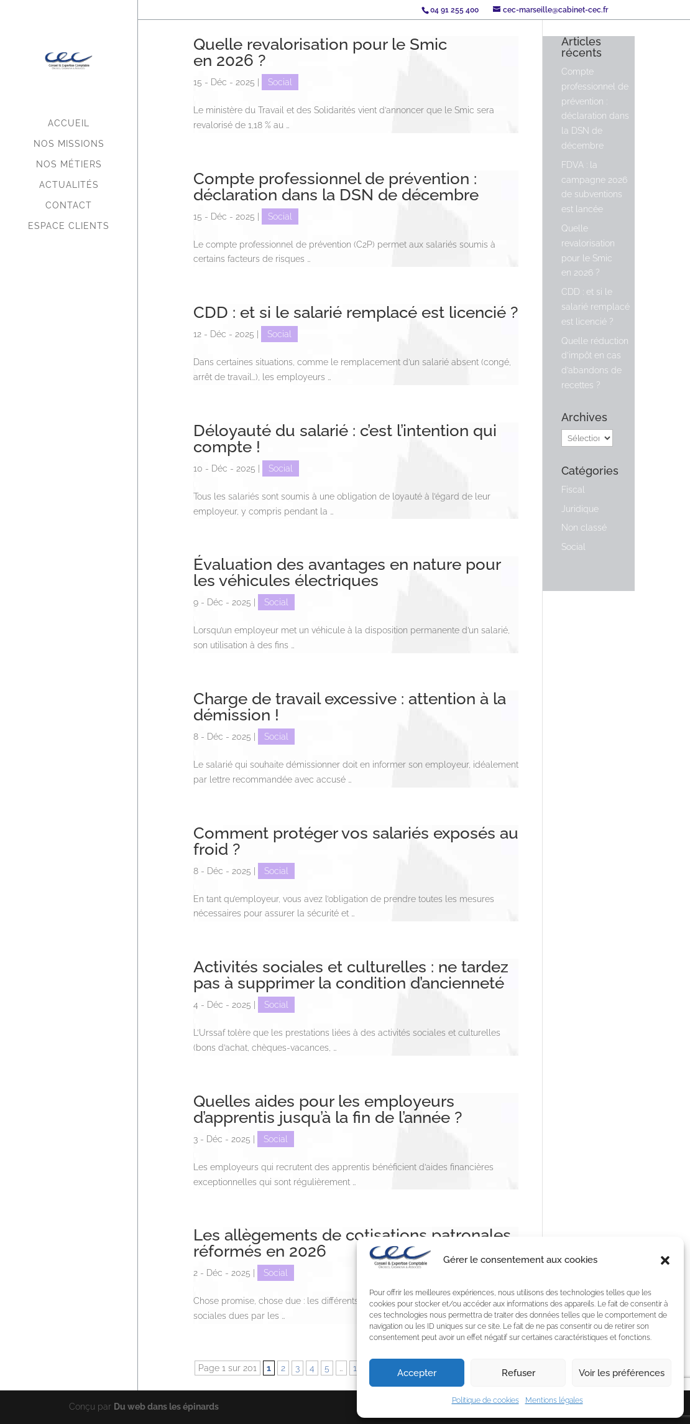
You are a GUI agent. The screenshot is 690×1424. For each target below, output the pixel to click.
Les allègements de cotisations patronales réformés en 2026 (352, 1243)
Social (280, 82)
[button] (665, 1260)
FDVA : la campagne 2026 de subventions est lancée (594, 187)
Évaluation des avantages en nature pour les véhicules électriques (346, 572)
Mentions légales (554, 1400)
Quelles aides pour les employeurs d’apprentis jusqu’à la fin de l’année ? (327, 1109)
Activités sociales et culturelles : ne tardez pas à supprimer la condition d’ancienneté (350, 974)
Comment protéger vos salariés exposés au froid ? (355, 841)
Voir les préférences (622, 1373)
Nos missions (69, 144)
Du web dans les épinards (166, 1407)
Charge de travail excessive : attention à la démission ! (349, 706)
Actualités (69, 185)
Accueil (69, 123)
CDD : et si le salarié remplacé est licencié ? (355, 312)
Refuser (518, 1373)
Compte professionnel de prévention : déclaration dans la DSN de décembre (336, 186)
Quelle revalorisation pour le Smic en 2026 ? (320, 52)
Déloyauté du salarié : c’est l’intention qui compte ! (345, 438)
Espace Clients (68, 226)
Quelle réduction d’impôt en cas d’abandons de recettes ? (594, 363)
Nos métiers (69, 164)
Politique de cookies (485, 1400)
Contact (68, 205)
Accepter (416, 1373)
